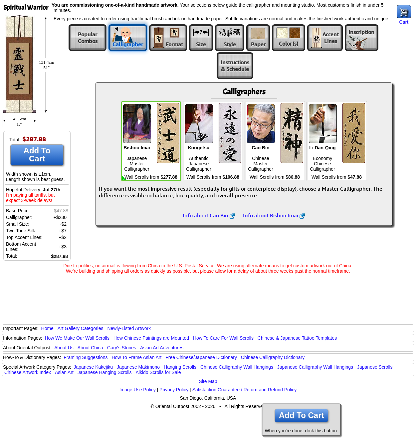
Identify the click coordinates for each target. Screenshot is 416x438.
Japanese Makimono (138, 367)
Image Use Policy (137, 389)
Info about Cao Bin (209, 215)
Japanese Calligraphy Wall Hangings (315, 367)
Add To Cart (37, 154)
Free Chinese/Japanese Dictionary (201, 357)
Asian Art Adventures (161, 347)
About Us (64, 347)
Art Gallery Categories (81, 328)
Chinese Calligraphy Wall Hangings (236, 367)
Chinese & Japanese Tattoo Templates (297, 338)
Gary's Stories (121, 347)
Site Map (208, 381)
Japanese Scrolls (375, 367)
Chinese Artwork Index (27, 372)
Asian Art (64, 372)
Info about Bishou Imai (274, 215)
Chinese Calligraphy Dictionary (273, 357)
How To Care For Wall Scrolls (223, 338)
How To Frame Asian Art (136, 357)
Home (47, 328)
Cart (403, 22)
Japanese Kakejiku (93, 367)
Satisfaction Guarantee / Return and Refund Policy (244, 389)
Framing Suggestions (85, 357)
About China (90, 347)
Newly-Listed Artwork (129, 328)
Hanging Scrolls (180, 367)
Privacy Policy (173, 389)
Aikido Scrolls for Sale (158, 372)
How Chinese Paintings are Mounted (151, 338)
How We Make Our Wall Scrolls (77, 338)
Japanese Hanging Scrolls (105, 372)
